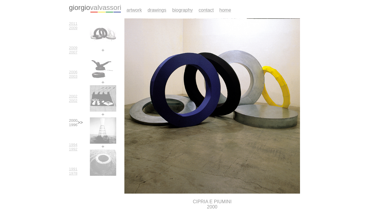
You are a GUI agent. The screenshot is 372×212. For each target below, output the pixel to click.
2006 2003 (73, 74)
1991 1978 (73, 171)
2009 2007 (73, 50)
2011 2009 (73, 25)
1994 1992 (73, 147)
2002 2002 (73, 98)
